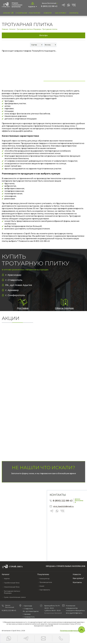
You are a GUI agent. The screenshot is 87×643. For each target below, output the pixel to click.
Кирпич (7, 578)
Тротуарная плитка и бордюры (29, 29)
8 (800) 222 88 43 (49, 6)
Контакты (77, 582)
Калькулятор (44, 578)
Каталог (12, 29)
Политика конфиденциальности (72, 630)
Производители (45, 582)
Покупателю (43, 574)
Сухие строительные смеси (15, 597)
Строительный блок (11, 587)
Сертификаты (44, 590)
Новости (77, 574)
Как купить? (78, 578)
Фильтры (43, 35)
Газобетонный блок (11, 583)
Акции (41, 586)
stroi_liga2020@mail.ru (63, 506)
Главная (5, 29)
